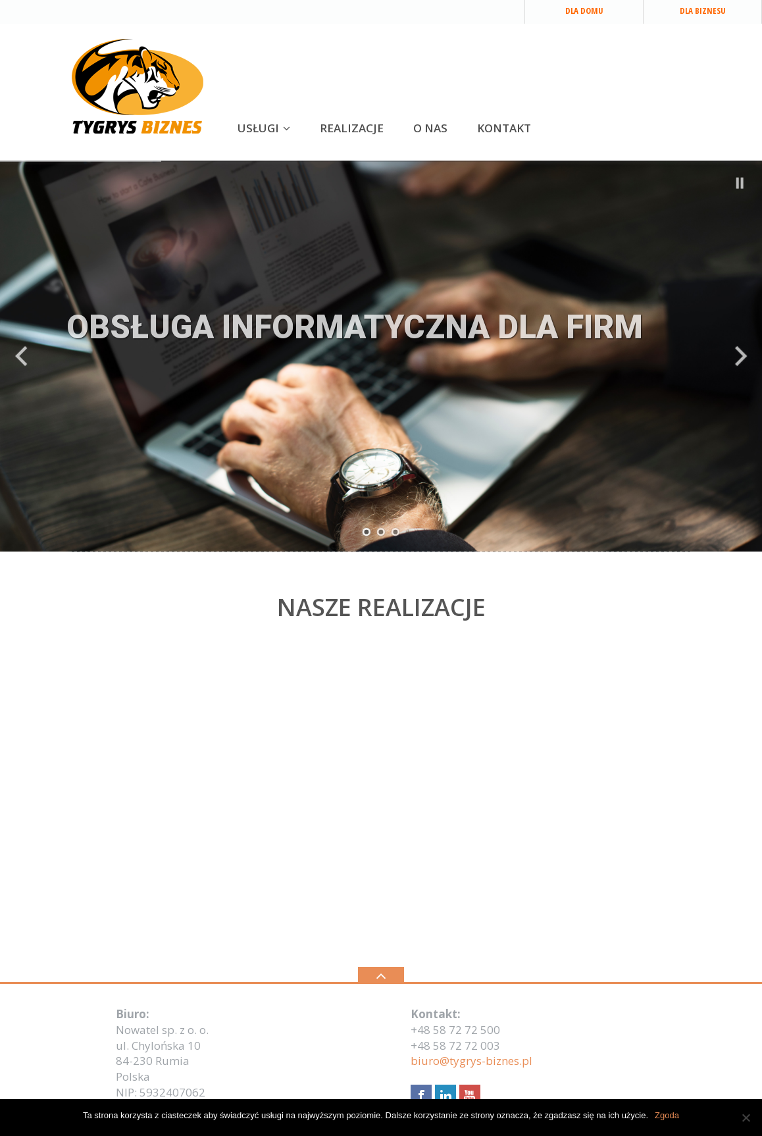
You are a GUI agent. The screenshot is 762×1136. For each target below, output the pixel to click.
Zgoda (667, 1115)
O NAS (430, 128)
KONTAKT (504, 128)
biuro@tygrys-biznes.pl (471, 1060)
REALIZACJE (352, 128)
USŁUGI (258, 128)
